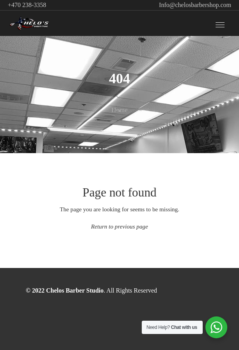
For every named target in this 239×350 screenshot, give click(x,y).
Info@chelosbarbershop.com (195, 5)
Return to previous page (119, 226)
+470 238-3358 (27, 5)
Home (119, 110)
